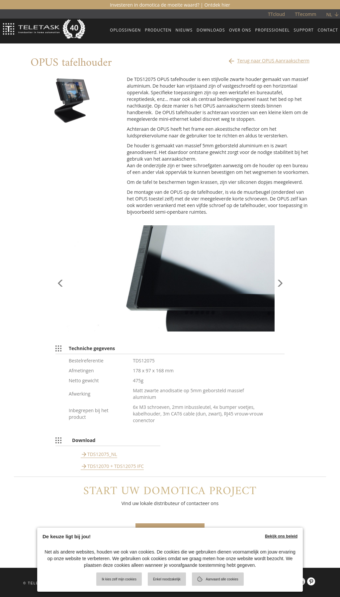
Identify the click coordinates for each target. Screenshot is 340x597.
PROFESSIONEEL (272, 30)
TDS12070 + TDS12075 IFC (115, 466)
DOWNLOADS (211, 30)
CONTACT (328, 30)
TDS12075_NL (102, 454)
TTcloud (276, 14)
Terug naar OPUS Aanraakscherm (268, 59)
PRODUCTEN (158, 30)
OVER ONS (240, 30)
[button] (60, 305)
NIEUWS (184, 30)
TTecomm (305, 14)
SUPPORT (304, 30)
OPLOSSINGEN (125, 30)
